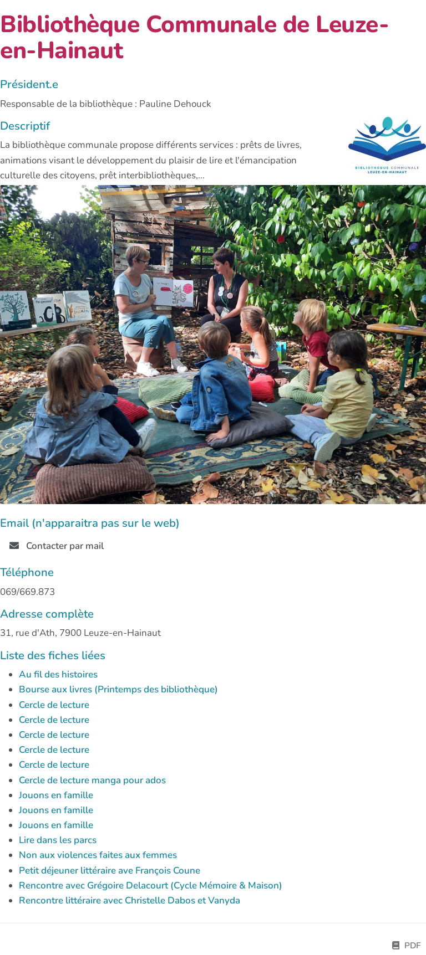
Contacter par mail (56, 546)
